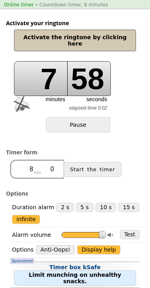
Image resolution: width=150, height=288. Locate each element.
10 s (106, 166)
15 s (129, 166)
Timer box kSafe (73, 218)
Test (130, 193)
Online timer (19, 5)
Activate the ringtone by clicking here (75, 40)
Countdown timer (33, 245)
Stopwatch (82, 245)
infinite (26, 178)
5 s (84, 166)
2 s (65, 166)
